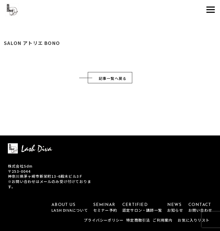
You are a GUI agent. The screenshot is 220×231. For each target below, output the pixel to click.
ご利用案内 (162, 220)
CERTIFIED (142, 207)
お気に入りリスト (194, 220)
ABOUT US (69, 207)
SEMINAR (105, 207)
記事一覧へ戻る (112, 78)
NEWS (175, 207)
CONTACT (200, 207)
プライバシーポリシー (104, 220)
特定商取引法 (138, 220)
